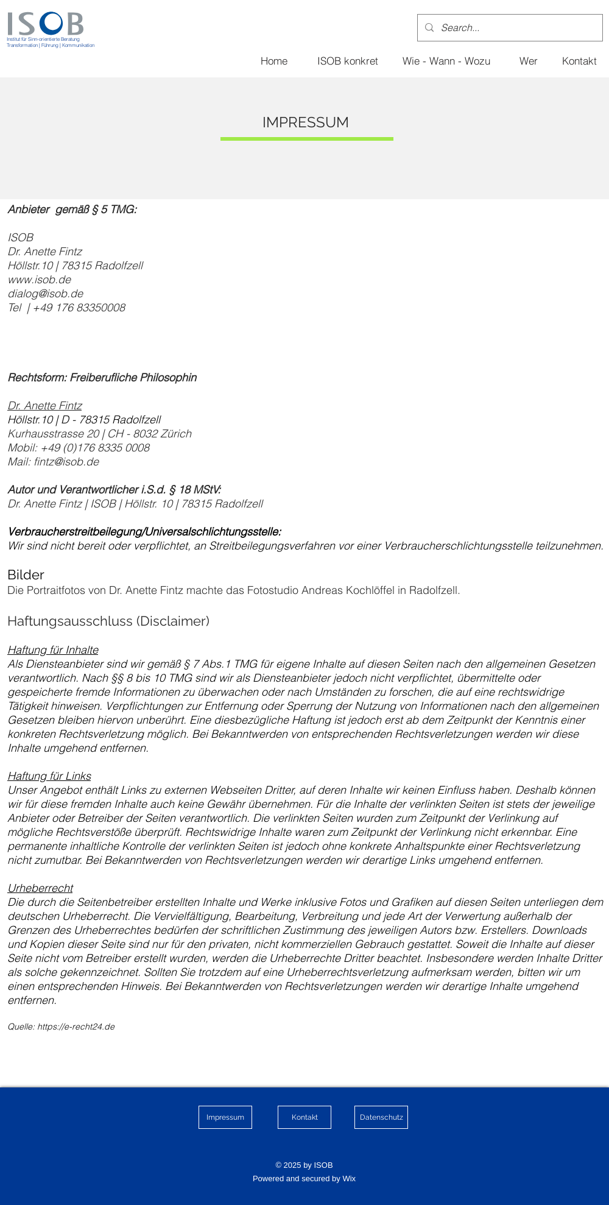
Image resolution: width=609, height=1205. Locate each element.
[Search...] (509, 28)
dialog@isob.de (45, 293)
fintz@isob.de (66, 461)
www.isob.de (39, 279)
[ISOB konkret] (347, 60)
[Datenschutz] (381, 1117)
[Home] (274, 60)
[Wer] (528, 60)
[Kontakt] (579, 60)
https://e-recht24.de (75, 1026)
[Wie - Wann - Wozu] (446, 60)
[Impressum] (225, 1117)
